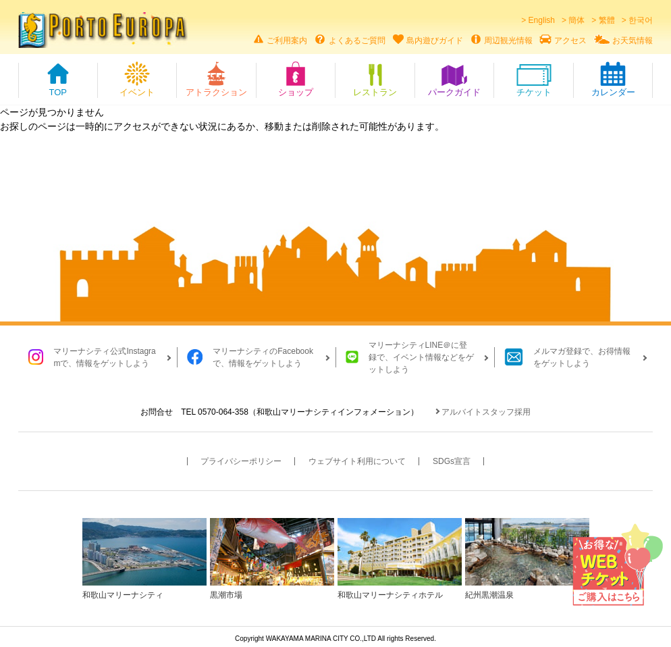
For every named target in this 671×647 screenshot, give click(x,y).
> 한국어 (637, 20)
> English (538, 20)
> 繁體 (602, 20)
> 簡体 (573, 20)
